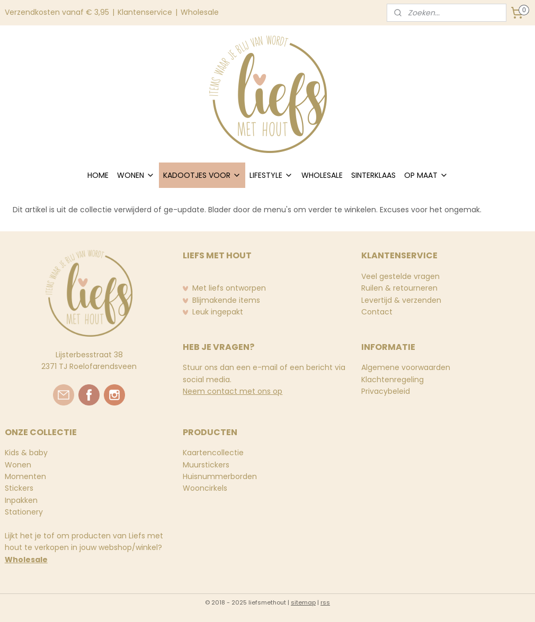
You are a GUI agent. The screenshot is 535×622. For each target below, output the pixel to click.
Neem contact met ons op (232, 391)
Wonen (18, 464)
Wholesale (200, 12)
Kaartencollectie (213, 452)
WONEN (136, 175)
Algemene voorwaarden (405, 367)
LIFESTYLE (271, 175)
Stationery (24, 512)
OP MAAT (426, 175)
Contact (377, 312)
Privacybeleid (385, 391)
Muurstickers (206, 464)
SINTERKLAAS (373, 175)
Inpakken (21, 500)
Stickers (19, 488)
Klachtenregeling (392, 379)
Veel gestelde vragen (400, 276)
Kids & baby (26, 452)
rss (325, 602)
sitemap (303, 602)
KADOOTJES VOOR (202, 175)
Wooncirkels (205, 488)
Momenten (25, 476)
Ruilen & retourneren (399, 288)
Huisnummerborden (220, 476)
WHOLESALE (322, 175)
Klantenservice (145, 12)
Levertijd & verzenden (401, 300)
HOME (98, 175)
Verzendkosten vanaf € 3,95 (57, 12)
